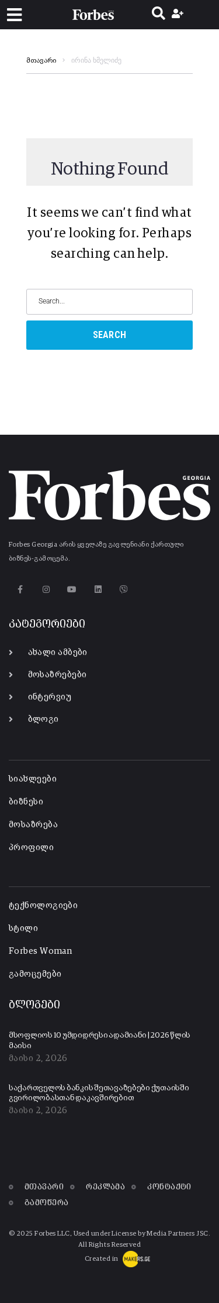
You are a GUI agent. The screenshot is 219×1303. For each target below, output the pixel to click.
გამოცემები (35, 974)
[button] (14, 15)
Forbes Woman (40, 951)
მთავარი (41, 60)
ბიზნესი (26, 801)
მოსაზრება (33, 824)
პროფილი (31, 847)
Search (110, 334)
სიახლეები (33, 779)
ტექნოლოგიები (43, 905)
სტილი (23, 928)
